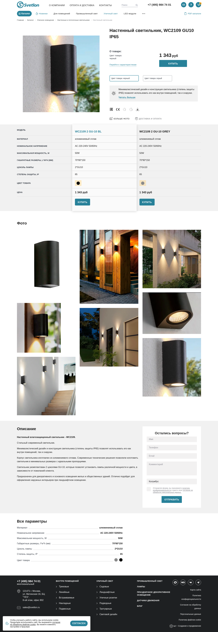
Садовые (102, 586)
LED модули (130, 13)
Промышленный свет (87, 13)
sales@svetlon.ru (31, 607)
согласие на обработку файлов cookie (35, 623)
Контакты (105, 5)
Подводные (103, 603)
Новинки (42, 13)
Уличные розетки (106, 597)
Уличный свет (111, 13)
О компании (57, 5)
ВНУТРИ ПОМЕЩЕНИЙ (67, 581)
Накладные (63, 603)
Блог (140, 606)
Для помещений (62, 13)
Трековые (62, 586)
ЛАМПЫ (141, 586)
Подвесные (63, 609)
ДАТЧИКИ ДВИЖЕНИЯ (148, 600)
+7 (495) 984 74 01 (159, 4)
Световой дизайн (106, 614)
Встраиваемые (65, 597)
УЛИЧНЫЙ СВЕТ (104, 581)
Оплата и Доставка (82, 5)
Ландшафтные (105, 592)
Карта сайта (195, 590)
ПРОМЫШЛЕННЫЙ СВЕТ (150, 581)
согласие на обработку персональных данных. (173, 491)
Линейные (62, 592)
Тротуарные (104, 609)
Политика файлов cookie (190, 620)
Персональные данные (190, 614)
